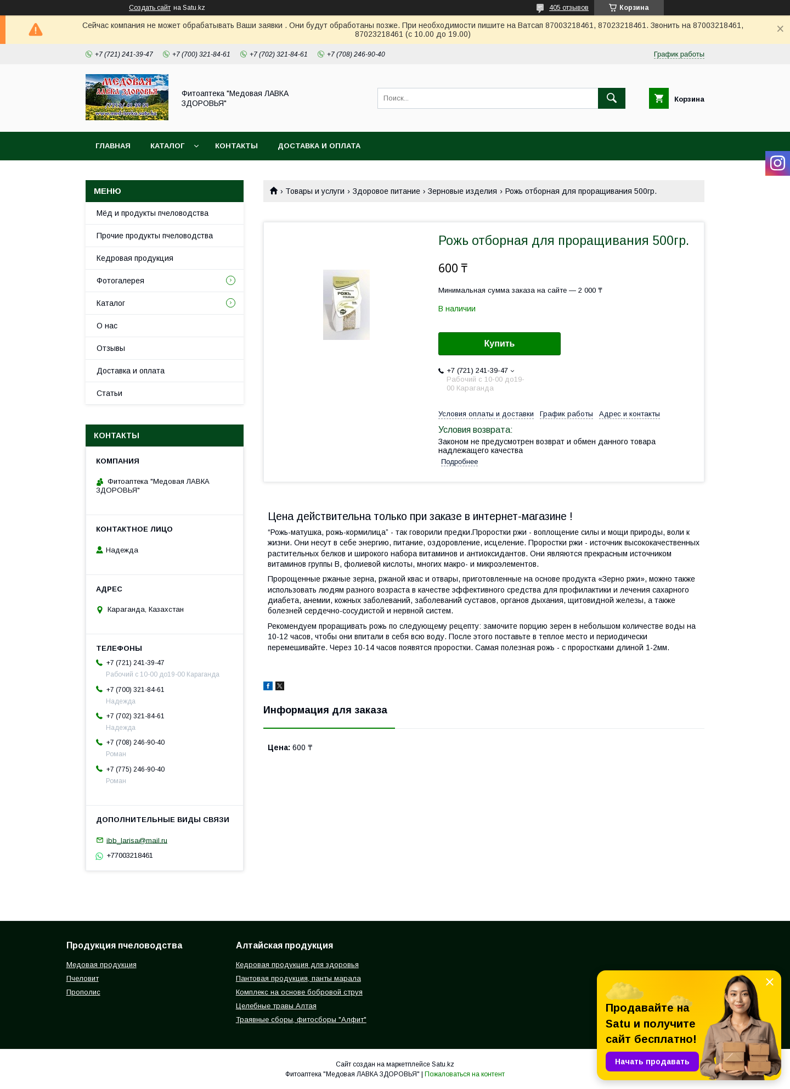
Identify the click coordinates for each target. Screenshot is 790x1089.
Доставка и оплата (319, 146)
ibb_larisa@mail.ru (136, 840)
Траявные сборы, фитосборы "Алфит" (301, 1019)
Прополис (83, 992)
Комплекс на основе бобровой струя (299, 992)
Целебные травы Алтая (276, 1006)
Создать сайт (150, 8)
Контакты (236, 146)
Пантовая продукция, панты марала (298, 978)
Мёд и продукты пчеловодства (152, 213)
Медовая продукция (101, 964)
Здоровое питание (386, 191)
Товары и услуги (315, 191)
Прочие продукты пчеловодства (155, 235)
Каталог (167, 146)
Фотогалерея (120, 280)
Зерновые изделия (462, 191)
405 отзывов (569, 8)
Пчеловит (82, 978)
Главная (113, 146)
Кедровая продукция (135, 258)
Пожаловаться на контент (465, 1074)
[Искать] (611, 98)
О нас (107, 325)
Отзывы (111, 348)
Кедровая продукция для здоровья (297, 964)
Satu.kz (443, 1064)
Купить (499, 343)
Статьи (109, 393)
